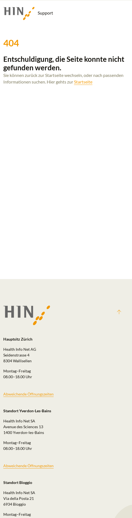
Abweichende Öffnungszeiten (28, 394)
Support (28, 13)
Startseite (83, 81)
